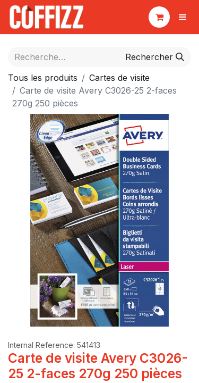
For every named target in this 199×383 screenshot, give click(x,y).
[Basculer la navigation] (182, 17)
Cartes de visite (119, 77)
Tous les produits (42, 77)
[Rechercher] (154, 57)
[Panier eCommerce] (159, 17)
